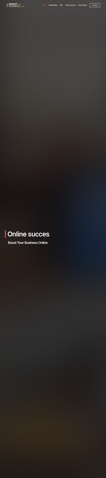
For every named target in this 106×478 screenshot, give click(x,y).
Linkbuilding (53, 5)
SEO (61, 5)
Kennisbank (82, 5)
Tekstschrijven (70, 5)
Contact (95, 5)
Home (44, 5)
